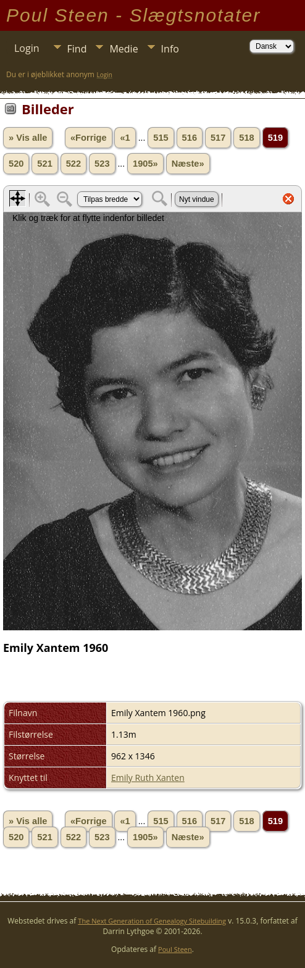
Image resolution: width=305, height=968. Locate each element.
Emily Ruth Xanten (148, 777)
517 (218, 138)
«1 (125, 138)
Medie (123, 49)
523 (101, 164)
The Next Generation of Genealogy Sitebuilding (152, 920)
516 (189, 138)
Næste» (188, 164)
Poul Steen (175, 949)
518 (246, 138)
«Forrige (88, 138)
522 (73, 164)
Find (77, 49)
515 (160, 138)
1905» (145, 164)
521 (44, 164)
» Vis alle (28, 138)
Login (27, 48)
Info (170, 49)
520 (16, 164)
